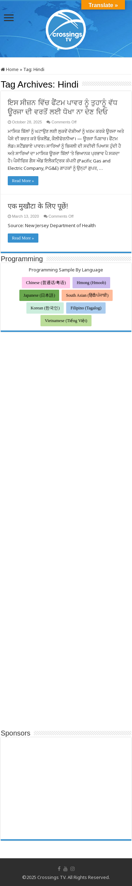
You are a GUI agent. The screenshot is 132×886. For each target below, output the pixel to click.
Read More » (23, 180)
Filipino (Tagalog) (85, 308)
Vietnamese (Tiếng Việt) (66, 320)
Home (10, 69)
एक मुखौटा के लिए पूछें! (38, 206)
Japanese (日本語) (39, 295)
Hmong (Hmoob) (91, 282)
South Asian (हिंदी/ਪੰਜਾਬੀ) (87, 295)
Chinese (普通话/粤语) (46, 282)
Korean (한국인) (45, 308)
